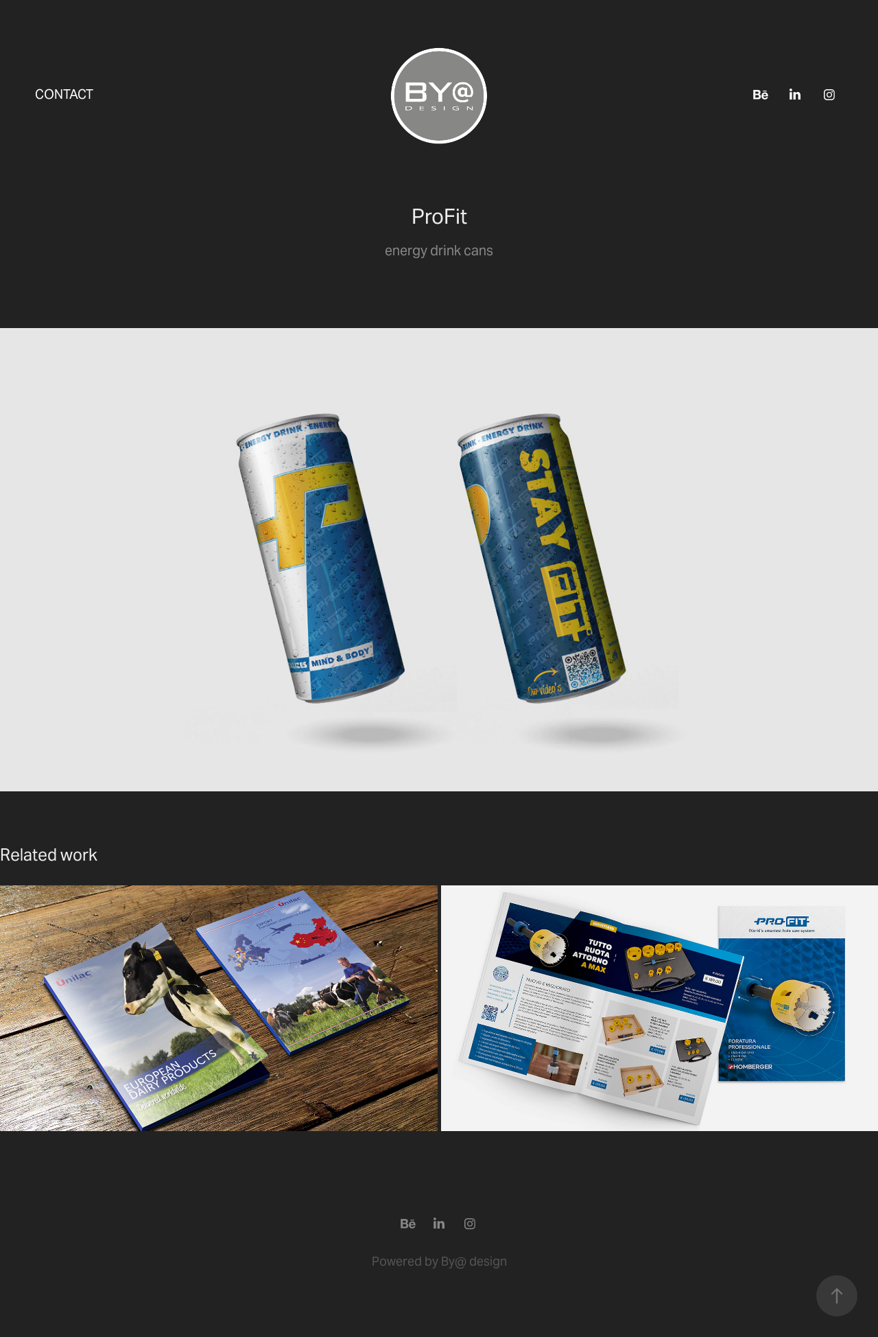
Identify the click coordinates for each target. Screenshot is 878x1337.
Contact (64, 94)
